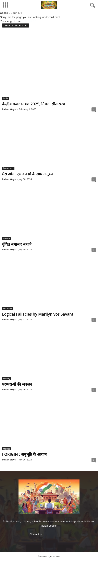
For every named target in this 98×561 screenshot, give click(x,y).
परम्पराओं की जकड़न (17, 384)
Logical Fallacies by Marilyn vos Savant (37, 314)
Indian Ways (9, 109)
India (5, 98)
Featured (7, 308)
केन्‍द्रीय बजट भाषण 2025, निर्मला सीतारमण (33, 104)
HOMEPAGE (28, 21)
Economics (8, 168)
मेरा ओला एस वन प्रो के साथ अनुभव (27, 174)
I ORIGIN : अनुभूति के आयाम (24, 454)
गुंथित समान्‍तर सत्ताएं (17, 244)
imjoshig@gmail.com (56, 534)
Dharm (6, 238)
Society (6, 378)
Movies (6, 448)
